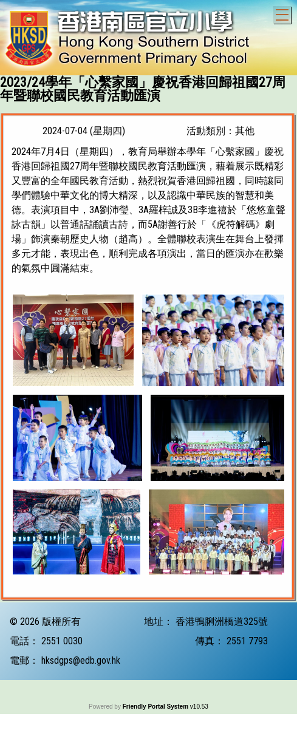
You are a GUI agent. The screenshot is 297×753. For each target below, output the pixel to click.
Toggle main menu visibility (283, 13)
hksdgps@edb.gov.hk (80, 743)
